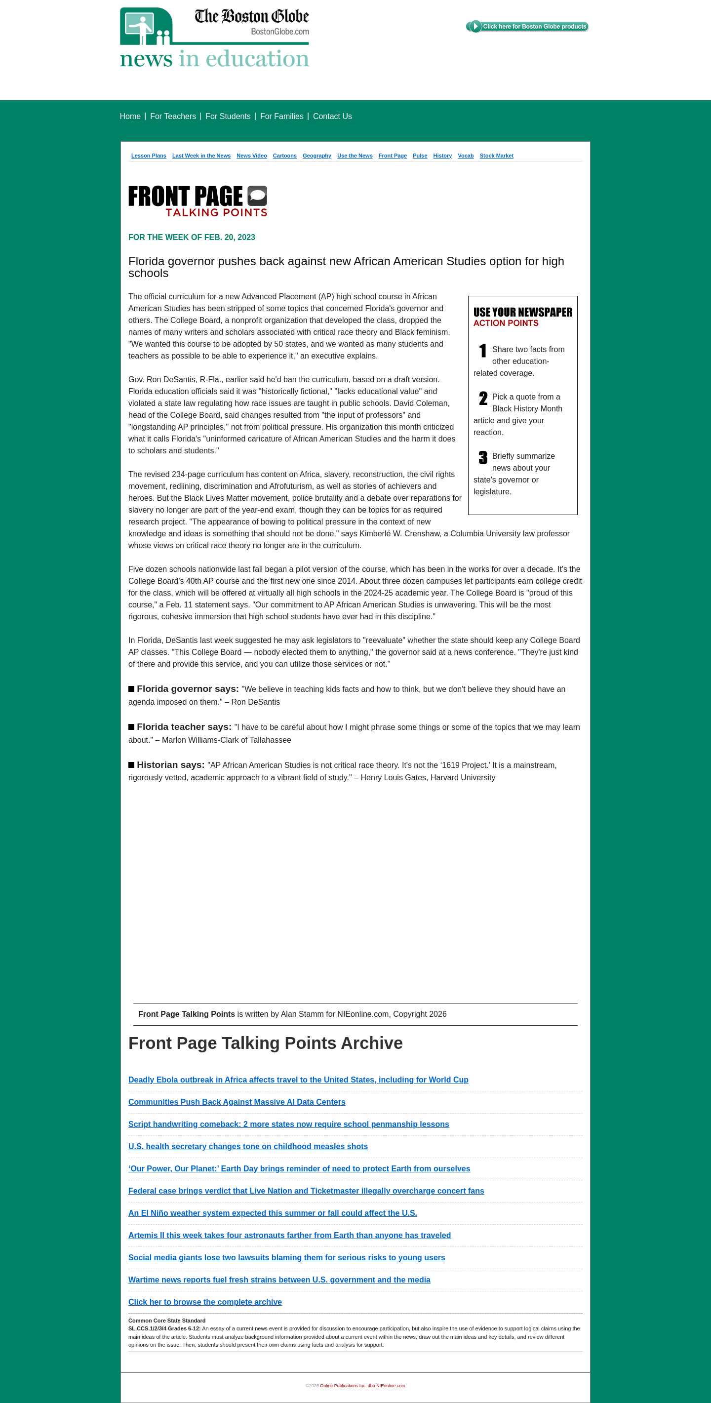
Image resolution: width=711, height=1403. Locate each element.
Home (130, 116)
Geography (317, 156)
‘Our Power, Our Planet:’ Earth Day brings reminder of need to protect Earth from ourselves (299, 1168)
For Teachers (173, 116)
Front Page (393, 156)
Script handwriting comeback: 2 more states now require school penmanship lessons (288, 1124)
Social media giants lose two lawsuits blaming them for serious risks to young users (286, 1257)
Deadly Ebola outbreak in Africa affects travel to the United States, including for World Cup (298, 1080)
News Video (252, 156)
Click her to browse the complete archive (205, 1302)
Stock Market (497, 156)
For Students (228, 116)
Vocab (466, 156)
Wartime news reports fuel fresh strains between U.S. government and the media (279, 1280)
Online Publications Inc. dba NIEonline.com (362, 1385)
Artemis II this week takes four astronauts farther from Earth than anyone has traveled (289, 1235)
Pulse (420, 156)
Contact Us (332, 116)
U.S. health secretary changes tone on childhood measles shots (248, 1146)
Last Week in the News (201, 156)
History (443, 156)
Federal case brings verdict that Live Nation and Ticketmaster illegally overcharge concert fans (306, 1191)
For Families (282, 116)
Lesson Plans (148, 156)
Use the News (355, 156)
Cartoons (285, 156)
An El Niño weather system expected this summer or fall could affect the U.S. (272, 1213)
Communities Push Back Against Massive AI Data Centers (237, 1102)
